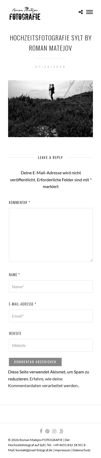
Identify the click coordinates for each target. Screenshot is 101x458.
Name (14, 274)
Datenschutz (81, 450)
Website (15, 333)
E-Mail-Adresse (22, 304)
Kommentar (19, 202)
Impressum (62, 450)
